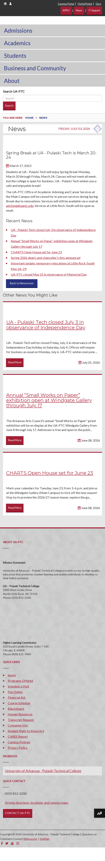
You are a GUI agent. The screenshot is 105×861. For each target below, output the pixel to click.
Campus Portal (66, 3)
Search (9, 105)
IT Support (94, 10)
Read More (15, 362)
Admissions (18, 30)
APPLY (66, 10)
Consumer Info (18, 725)
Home (29, 117)
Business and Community (35, 68)
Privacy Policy (17, 747)
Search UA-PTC (14, 91)
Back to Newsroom (21, 283)
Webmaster (30, 838)
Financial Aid (16, 697)
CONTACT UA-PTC (17, 813)
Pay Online (15, 692)
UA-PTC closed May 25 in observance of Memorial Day (49, 274)
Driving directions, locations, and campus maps (36, 802)
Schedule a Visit (18, 686)
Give (98, 3)
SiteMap (44, 838)
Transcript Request (21, 720)
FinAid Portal (85, 3)
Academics (17, 43)
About (12, 80)
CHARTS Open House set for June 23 (36, 252)
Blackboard (16, 708)
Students (15, 55)
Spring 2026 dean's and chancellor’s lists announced (45, 258)
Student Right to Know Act (26, 731)
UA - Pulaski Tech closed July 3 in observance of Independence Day (45, 324)
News (79, 10)
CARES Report (18, 736)
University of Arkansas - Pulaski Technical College (43, 771)
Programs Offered (20, 681)
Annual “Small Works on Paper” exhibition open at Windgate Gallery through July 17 (49, 400)
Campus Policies (19, 742)
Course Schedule (19, 703)
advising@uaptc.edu (19, 206)
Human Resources (20, 714)
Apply (12, 675)
